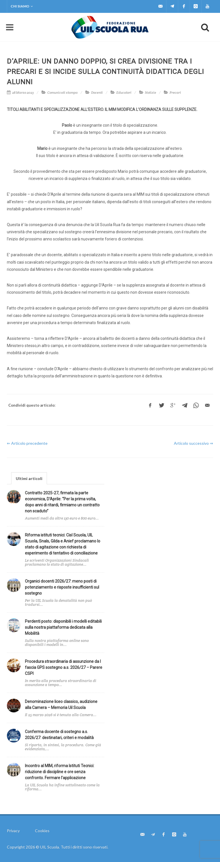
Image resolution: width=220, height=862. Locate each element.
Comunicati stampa (62, 92)
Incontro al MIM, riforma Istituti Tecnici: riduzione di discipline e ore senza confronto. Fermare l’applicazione (59, 771)
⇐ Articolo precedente (27, 443)
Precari (175, 92)
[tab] (29, 478)
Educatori (123, 92)
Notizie (150, 92)
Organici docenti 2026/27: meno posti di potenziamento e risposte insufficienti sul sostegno (62, 587)
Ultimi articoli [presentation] (29, 478)
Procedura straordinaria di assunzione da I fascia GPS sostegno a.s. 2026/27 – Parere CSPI (63, 667)
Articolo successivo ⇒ (193, 443)
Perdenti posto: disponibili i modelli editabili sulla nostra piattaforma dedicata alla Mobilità (63, 627)
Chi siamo (22, 6)
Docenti (97, 92)
